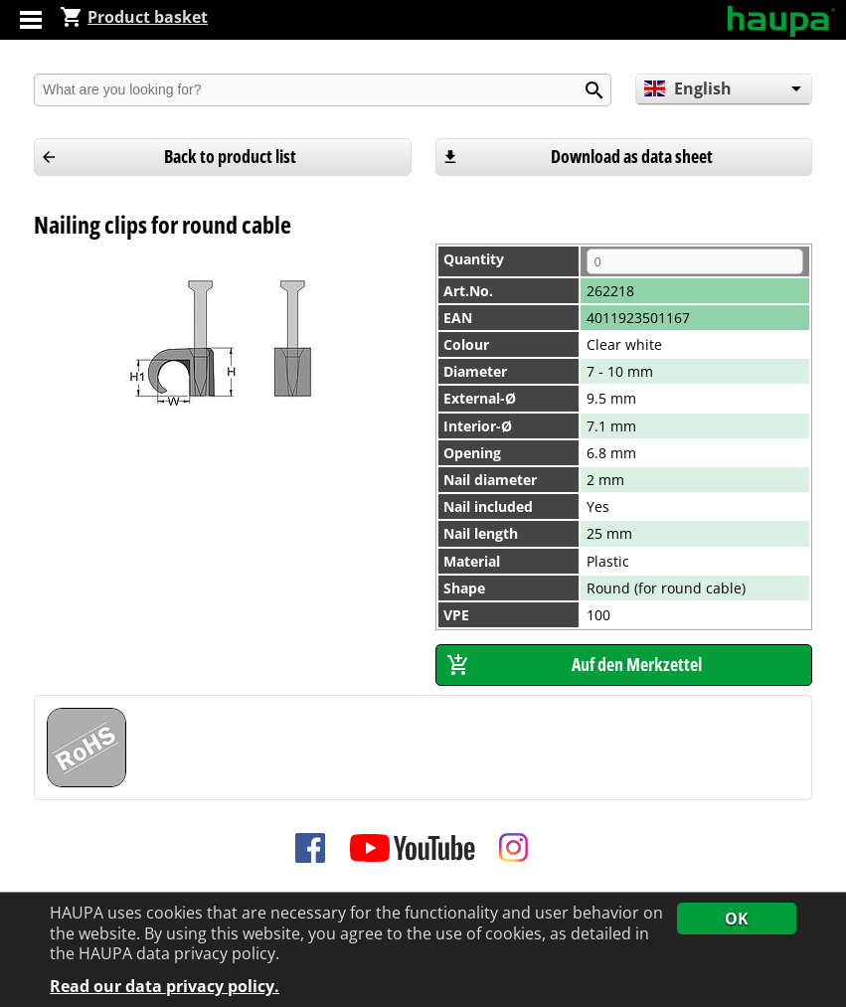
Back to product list (230, 156)
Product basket (134, 17)
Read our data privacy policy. (164, 986)
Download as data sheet (632, 156)
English (687, 88)
